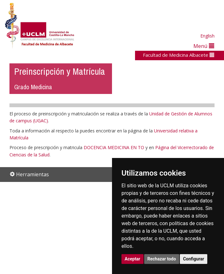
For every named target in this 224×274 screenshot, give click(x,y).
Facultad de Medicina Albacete (178, 55)
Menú (203, 46)
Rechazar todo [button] (161, 258)
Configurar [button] (193, 258)
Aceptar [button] (132, 258)
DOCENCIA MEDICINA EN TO (114, 147)
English (207, 36)
